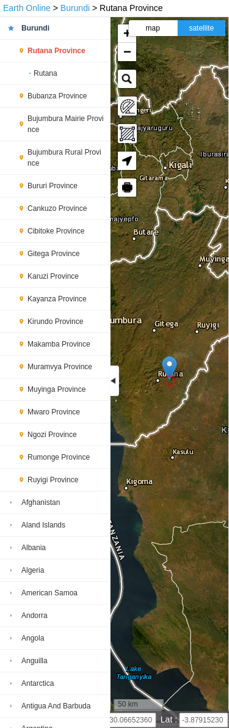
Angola (32, 638)
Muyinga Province (56, 389)
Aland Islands (43, 525)
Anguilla (34, 660)
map (153, 28)
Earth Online (27, 8)
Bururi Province (52, 186)
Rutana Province (56, 50)
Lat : (170, 719)
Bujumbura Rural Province (64, 157)
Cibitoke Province (55, 231)
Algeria (32, 570)
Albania (33, 547)
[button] (169, 368)
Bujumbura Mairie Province (65, 124)
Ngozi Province (52, 434)
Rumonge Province (58, 457)
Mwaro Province (53, 412)
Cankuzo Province (57, 208)
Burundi (75, 8)
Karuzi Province (53, 276)
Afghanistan (40, 502)
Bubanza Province (57, 96)
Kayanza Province (57, 299)
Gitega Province (53, 253)
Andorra (34, 615)
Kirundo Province (55, 321)
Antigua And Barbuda (55, 706)
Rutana (45, 73)
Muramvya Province (59, 366)
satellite (201, 28)
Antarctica (37, 683)
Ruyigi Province (52, 480)
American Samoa (49, 593)
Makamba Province (58, 344)
